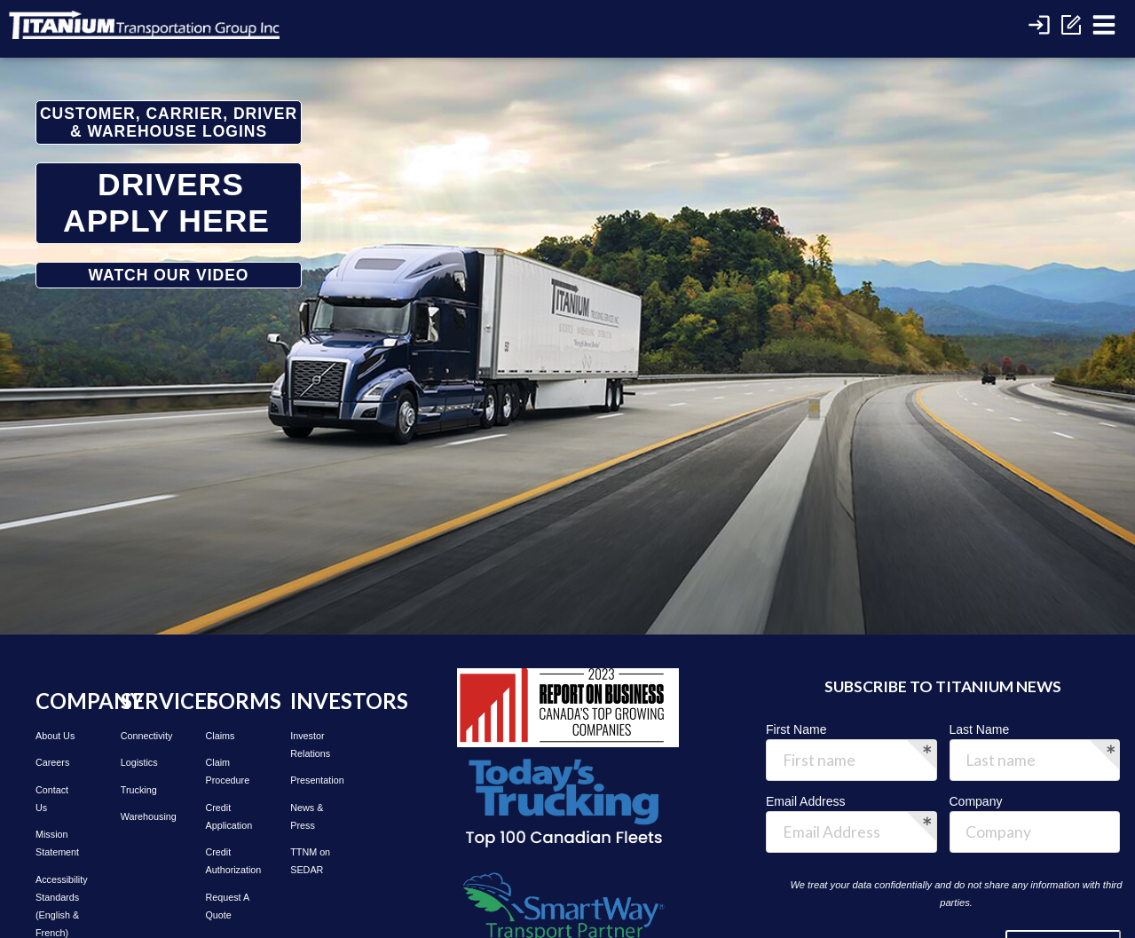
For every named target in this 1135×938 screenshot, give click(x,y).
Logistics (139, 762)
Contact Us (51, 798)
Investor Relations (310, 744)
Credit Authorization (229, 861)
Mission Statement (57, 843)
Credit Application (229, 816)
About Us (55, 735)
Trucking (139, 789)
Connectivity (144, 735)
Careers (52, 762)
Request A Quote (227, 906)
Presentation (313, 780)
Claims (220, 735)
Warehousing (144, 816)
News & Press (306, 816)
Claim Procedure (228, 771)
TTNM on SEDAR (310, 861)
